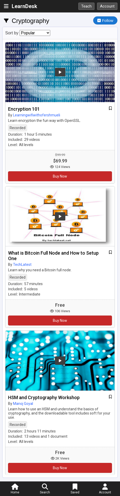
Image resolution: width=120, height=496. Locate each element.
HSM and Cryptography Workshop (44, 397)
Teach (86, 6)
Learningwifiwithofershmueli (36, 115)
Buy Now (60, 176)
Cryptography (30, 20)
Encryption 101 (24, 109)
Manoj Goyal (23, 403)
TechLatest (22, 264)
